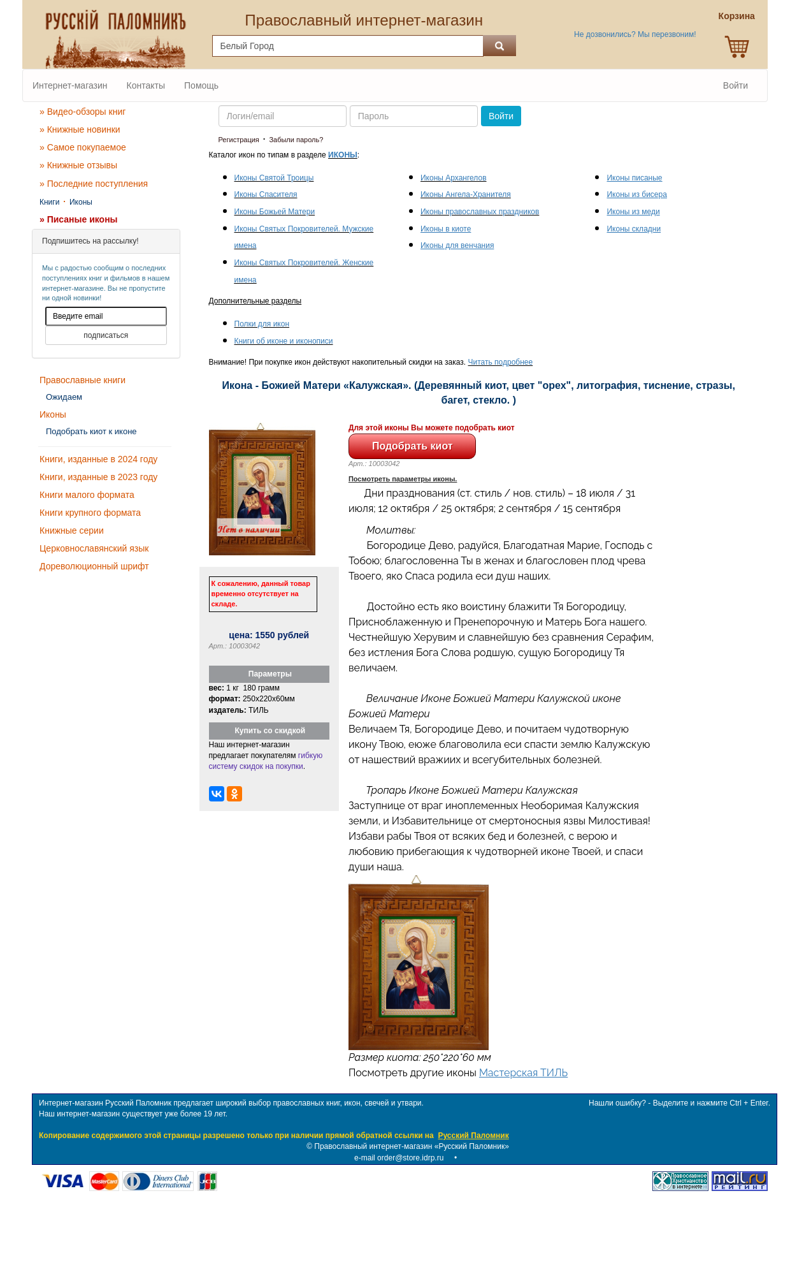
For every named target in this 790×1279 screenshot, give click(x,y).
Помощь (201, 85)
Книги (49, 202)
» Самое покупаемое (83, 147)
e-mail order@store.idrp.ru (398, 1157)
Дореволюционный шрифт (94, 566)
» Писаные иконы (79, 219)
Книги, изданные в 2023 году (98, 477)
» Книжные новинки (80, 129)
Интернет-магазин (70, 85)
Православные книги (83, 380)
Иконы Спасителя (266, 194)
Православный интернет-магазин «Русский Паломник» (411, 1146)
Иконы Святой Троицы (274, 177)
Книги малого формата (87, 495)
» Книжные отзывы (78, 165)
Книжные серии (72, 530)
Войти (735, 85)
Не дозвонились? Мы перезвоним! (635, 34)
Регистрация (239, 139)
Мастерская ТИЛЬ (523, 1073)
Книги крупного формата (90, 513)
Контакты (146, 85)
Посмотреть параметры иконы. (402, 479)
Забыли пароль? (296, 139)
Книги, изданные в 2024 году (98, 459)
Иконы (80, 202)
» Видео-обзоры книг (83, 111)
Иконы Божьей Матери (274, 211)
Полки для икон (262, 323)
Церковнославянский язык (94, 548)
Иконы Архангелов (453, 177)
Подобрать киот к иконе (91, 431)
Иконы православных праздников (479, 211)
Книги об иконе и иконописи (283, 341)
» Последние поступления (94, 184)
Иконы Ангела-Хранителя (465, 194)
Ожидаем (64, 397)
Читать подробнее (500, 362)
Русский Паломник (473, 1135)
